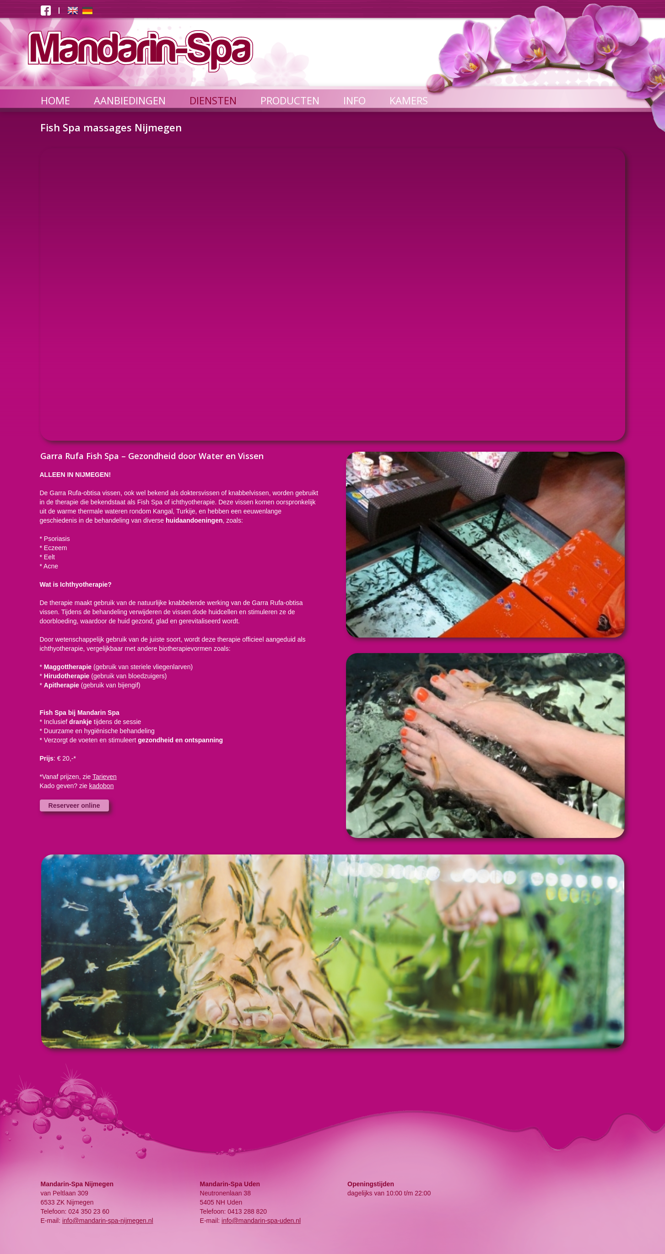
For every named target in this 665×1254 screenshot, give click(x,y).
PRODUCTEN (289, 100)
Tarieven (104, 776)
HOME (55, 100)
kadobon (101, 785)
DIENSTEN (213, 100)
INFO (354, 100)
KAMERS (408, 100)
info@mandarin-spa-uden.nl (261, 1220)
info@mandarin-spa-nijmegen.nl (107, 1220)
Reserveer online (74, 805)
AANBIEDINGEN (130, 100)
